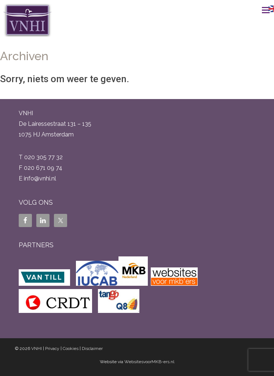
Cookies (70, 348)
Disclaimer (92, 348)
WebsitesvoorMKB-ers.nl (149, 361)
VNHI (36, 348)
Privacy (52, 348)
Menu (257, 10)
